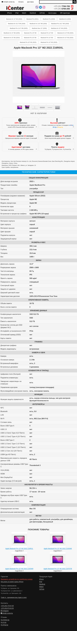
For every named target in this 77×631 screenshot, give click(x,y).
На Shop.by (4, 625)
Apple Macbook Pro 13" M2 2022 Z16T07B (58, 568)
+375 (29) (63, 6)
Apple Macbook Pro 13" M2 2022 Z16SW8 (58, 548)
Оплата (21, 2)
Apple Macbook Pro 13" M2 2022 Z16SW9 (19, 568)
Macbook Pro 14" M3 (47, 37)
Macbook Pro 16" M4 (30, 33)
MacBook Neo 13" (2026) (39, 28)
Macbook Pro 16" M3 (30, 37)
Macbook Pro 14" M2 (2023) (49, 42)
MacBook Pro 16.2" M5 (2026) (60, 23)
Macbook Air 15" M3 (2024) (12, 37)
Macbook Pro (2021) (32, 19)
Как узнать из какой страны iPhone (12, 581)
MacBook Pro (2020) (49, 19)
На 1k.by (3, 622)
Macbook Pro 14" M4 (47, 33)
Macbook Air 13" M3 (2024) (65, 33)
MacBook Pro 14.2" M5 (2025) (19, 28)
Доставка (30, 2)
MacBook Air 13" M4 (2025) (12, 33)
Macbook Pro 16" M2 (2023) (28, 42)
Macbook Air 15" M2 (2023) (65, 37)
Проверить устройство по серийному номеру (16, 579)
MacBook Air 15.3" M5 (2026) (16, 23)
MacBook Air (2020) (65, 19)
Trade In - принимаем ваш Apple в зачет (14, 597)
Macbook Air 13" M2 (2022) (14, 19)
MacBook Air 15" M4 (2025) (59, 28)
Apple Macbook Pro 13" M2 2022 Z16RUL (19, 548)
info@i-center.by (8, 2)
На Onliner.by (5, 620)
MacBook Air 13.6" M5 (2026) (38, 23)
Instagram (5, 610)
